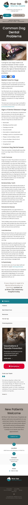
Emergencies (14, 366)
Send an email (14, 461)
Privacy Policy (9, 488)
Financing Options (7, 323)
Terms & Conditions (8, 490)
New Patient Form (7, 310)
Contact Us (14, 436)
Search (15, 490)
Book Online (18, 15)
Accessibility (16, 488)
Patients (4, 305)
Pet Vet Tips (5, 319)
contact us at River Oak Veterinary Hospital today (14, 289)
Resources (5, 314)
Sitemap (20, 490)
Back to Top (14, 491)
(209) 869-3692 (14, 11)
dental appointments (18, 266)
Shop (7, 15)
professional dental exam (7, 106)
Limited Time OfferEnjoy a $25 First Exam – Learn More (13, 21)
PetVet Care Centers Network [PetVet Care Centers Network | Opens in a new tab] (16, 498)
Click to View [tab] (14, 471)
